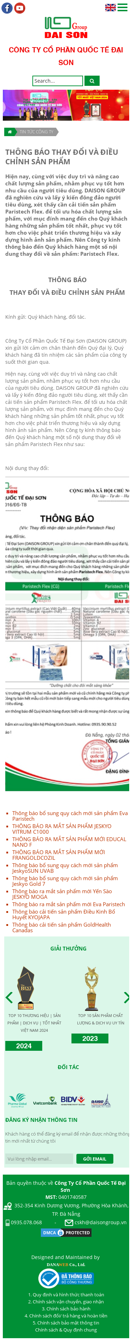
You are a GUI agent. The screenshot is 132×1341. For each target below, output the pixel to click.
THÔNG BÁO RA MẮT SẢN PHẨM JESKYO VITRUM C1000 (62, 828)
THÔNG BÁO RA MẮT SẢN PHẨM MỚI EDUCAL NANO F (69, 841)
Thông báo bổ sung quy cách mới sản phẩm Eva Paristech (70, 815)
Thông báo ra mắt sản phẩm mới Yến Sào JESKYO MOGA (62, 894)
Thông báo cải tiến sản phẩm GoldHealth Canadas (61, 927)
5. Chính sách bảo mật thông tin (66, 1323)
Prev (11, 997)
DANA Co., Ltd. (66, 1264)
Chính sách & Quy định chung (66, 1330)
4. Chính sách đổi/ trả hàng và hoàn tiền (66, 1316)
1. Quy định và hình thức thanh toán (66, 1294)
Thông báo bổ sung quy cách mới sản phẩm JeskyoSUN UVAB (65, 868)
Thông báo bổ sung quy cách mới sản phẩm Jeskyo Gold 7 (65, 881)
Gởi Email (94, 1159)
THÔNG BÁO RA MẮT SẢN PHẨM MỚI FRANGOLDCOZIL (58, 855)
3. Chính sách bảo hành (66, 1308)
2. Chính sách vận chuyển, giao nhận (66, 1301)
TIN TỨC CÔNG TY (36, 132)
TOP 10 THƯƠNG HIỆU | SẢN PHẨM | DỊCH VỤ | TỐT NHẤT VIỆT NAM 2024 (34, 1023)
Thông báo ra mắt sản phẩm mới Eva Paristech (68, 904)
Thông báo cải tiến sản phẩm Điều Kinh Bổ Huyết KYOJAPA (63, 914)
